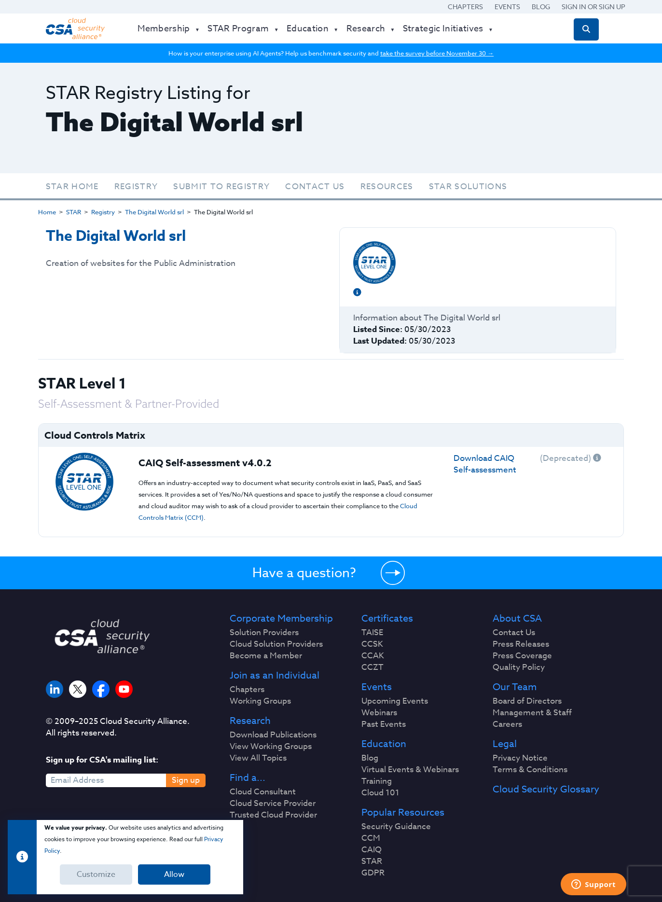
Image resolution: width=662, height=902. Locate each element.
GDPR (373, 873)
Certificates (387, 618)
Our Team (515, 687)
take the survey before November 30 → (437, 53)
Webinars (379, 713)
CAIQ (371, 850)
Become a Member (266, 656)
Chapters (465, 6)
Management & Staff (532, 713)
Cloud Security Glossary (546, 789)
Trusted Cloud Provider (273, 815)
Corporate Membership (281, 618)
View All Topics (258, 758)
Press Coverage (522, 656)
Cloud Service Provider (273, 803)
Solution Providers (264, 632)
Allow (174, 874)
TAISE (372, 632)
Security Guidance (396, 827)
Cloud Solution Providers (276, 644)
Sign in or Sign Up (593, 6)
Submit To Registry (221, 186)
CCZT (372, 667)
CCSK (372, 644)
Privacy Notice (520, 758)
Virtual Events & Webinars (410, 770)
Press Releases (521, 644)
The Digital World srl (154, 212)
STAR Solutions (468, 186)
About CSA (517, 618)
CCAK (372, 656)
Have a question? (304, 572)
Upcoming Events (394, 701)
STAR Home (72, 186)
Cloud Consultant (263, 792)
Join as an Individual (274, 675)
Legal (505, 744)
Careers (507, 724)
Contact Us (315, 186)
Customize (96, 874)
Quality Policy (519, 667)
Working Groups (260, 701)
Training (376, 781)
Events (507, 6)
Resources (387, 186)
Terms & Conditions (530, 770)
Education (383, 744)
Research (250, 721)
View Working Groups (271, 746)
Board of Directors (527, 701)
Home (47, 212)
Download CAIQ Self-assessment (485, 464)
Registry (136, 186)
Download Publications (273, 735)
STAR (73, 212)
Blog (541, 6)
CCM (370, 838)
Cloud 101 (380, 793)
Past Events (383, 724)
